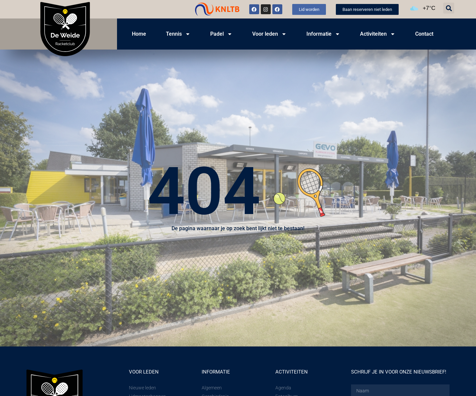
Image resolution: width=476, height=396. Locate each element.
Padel (221, 34)
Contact (424, 34)
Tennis (178, 34)
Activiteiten (377, 34)
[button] (448, 8)
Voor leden (269, 34)
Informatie (323, 34)
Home (139, 34)
